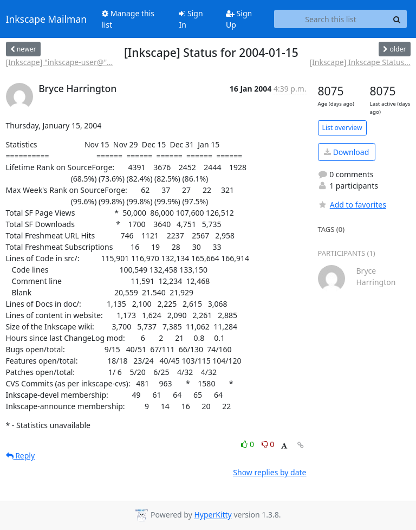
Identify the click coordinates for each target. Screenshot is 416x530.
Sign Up (239, 19)
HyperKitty (212, 515)
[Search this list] (331, 19)
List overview (342, 127)
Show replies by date (269, 472)
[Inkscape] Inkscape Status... (359, 62)
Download (346, 152)
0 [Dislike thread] (268, 444)
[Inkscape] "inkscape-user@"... (59, 62)
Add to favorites (352, 204)
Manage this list (128, 19)
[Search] (397, 19)
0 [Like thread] (248, 444)
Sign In (191, 19)
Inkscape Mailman (46, 18)
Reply (20, 455)
